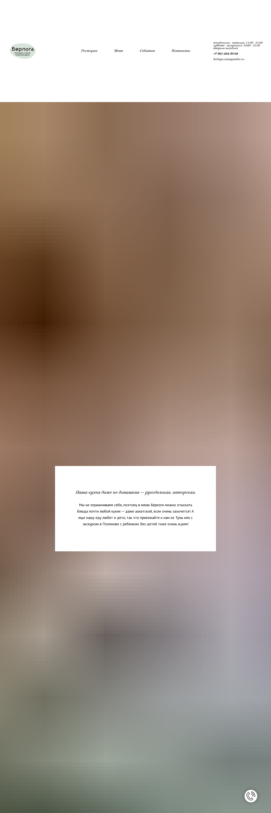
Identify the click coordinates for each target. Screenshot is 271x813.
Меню (118, 51)
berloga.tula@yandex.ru (228, 59)
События (147, 51)
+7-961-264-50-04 (225, 54)
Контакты (181, 51)
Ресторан (89, 51)
